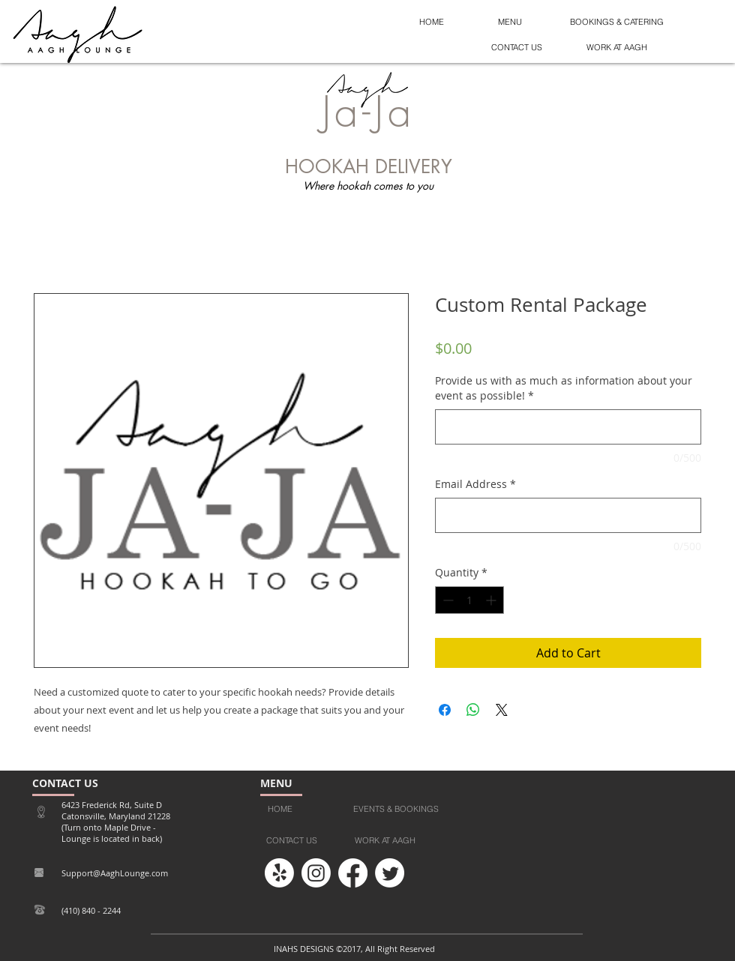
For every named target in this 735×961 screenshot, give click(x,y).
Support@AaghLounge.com (115, 873)
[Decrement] (446, 600)
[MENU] (510, 22)
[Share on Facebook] (445, 710)
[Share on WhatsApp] (473, 710)
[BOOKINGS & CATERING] (616, 22)
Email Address (475, 484)
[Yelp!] (279, 873)
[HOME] (431, 22)
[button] (517, 48)
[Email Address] (568, 515)
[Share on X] (502, 710)
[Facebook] (353, 873)
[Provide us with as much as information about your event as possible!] (568, 427)
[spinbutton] (469, 600)
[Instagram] (316, 873)
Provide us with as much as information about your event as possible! (563, 388)
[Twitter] (389, 873)
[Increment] (492, 600)
